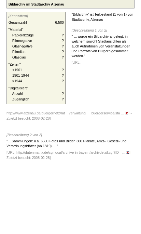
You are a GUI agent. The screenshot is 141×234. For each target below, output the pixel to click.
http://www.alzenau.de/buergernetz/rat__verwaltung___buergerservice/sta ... (68, 113)
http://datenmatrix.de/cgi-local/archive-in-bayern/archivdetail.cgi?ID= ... (73, 152)
